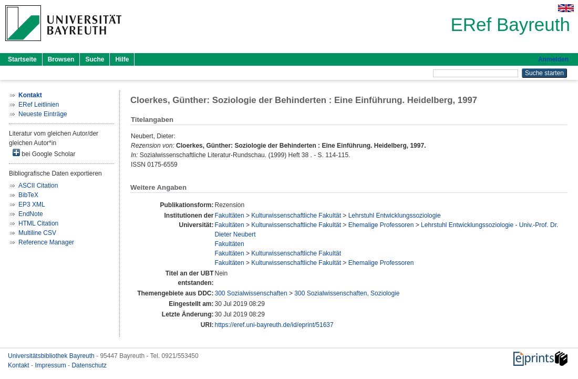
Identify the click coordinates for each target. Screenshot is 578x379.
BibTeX (28, 195)
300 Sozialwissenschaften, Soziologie (346, 293)
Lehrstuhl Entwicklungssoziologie (394, 215)
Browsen (61, 59)
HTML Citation (38, 223)
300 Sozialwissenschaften (251, 293)
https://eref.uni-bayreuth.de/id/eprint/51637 (274, 325)
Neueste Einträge (42, 114)
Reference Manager (46, 242)
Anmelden (553, 59)
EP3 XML (31, 204)
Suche (94, 59)
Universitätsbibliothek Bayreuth (52, 356)
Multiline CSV (37, 233)
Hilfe (122, 59)
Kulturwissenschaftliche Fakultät (296, 215)
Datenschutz (89, 365)
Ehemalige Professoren (381, 225)
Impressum (51, 365)
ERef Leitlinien (38, 104)
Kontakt (19, 365)
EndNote (30, 214)
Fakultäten (229, 215)
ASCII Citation (38, 185)
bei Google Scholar (44, 153)
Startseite (22, 59)
